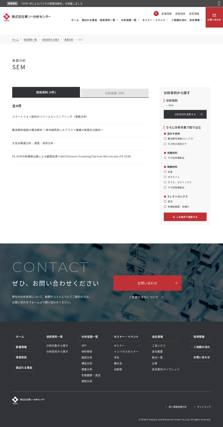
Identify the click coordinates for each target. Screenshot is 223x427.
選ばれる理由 (89, 20)
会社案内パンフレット (166, 369)
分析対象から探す (57, 345)
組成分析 (87, 357)
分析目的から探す (51, 39)
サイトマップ (204, 406)
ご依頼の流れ (179, 20)
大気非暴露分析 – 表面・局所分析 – (34, 143)
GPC (84, 345)
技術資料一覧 (107, 20)
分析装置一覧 (128, 20)
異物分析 (87, 381)
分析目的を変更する (185, 114)
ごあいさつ (159, 345)
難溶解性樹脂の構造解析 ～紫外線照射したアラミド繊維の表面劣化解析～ (57, 130)
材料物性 (87, 351)
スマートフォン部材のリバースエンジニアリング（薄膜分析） (50, 116)
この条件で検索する (187, 216)
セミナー (119, 345)
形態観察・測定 (91, 375)
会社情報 (194, 20)
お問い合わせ (214, 17)
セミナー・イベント (153, 20)
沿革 (154, 363)
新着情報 (167, 13)
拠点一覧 (157, 357)
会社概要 (157, 351)
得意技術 (180, 13)
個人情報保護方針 (178, 406)
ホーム (75, 20)
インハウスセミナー (126, 351)
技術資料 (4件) (46, 92)
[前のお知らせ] (219, 2)
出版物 (118, 369)
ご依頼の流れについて (143, 297)
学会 (117, 357)
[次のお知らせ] (219, 5)
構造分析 (87, 363)
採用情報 (194, 13)
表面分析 (68, 39)
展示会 (118, 363)
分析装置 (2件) (115, 93)
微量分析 (87, 369)
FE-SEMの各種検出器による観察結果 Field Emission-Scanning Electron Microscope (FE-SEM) (71, 156)
